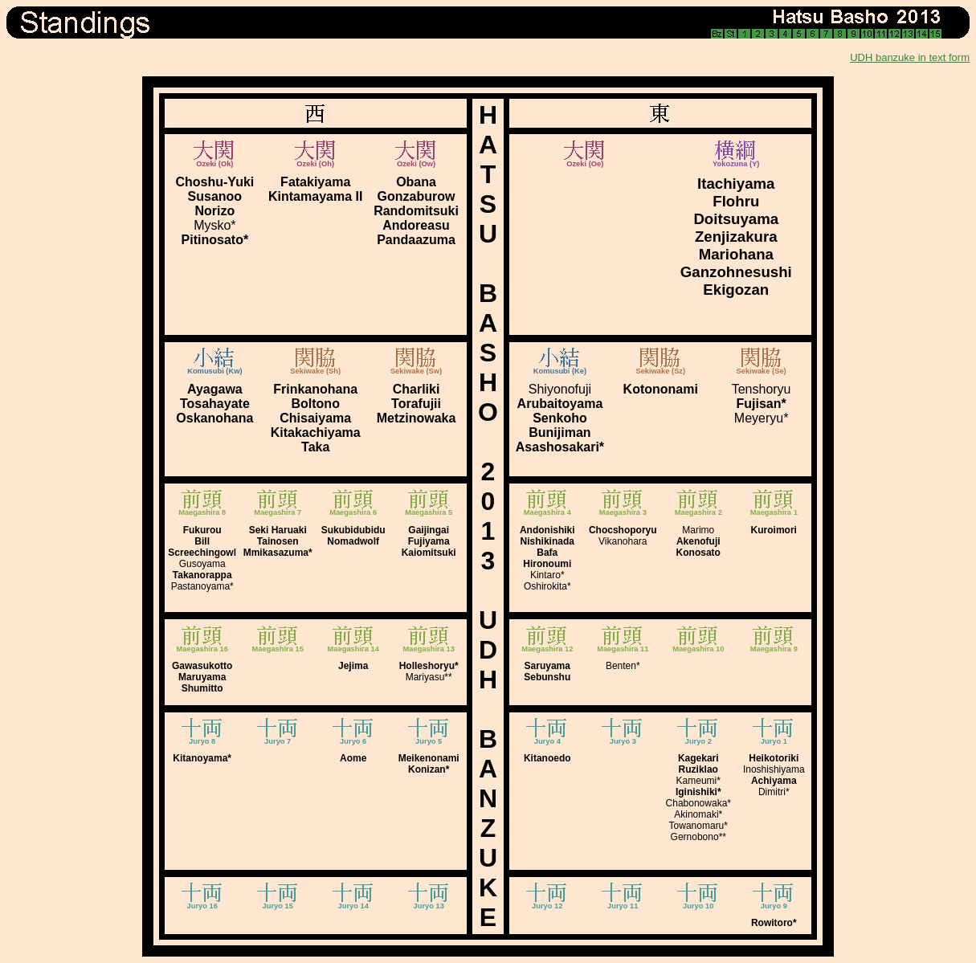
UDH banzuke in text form (910, 57)
